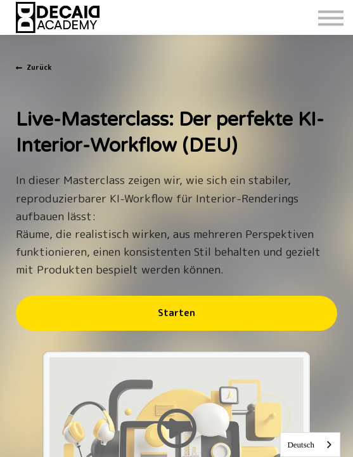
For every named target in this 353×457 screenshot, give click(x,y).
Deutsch (300, 444)
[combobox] (310, 444)
